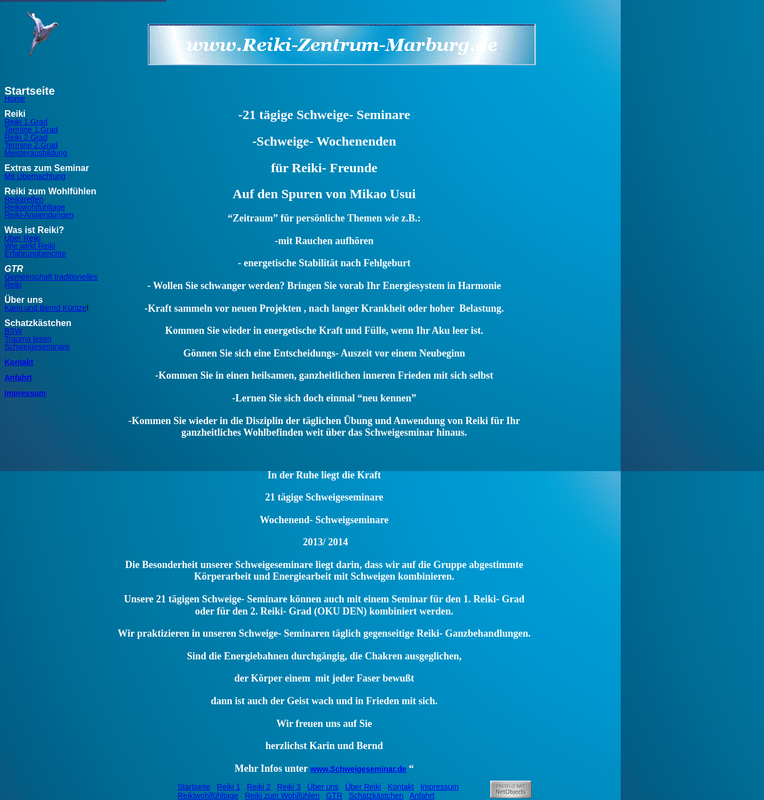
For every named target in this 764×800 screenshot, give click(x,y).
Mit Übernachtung (35, 176)
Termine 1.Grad (31, 129)
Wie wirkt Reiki (29, 245)
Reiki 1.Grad (26, 121)
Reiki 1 (229, 786)
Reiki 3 (289, 786)
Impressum (25, 393)
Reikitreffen (24, 199)
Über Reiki (22, 238)
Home (14, 98)
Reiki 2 (259, 786)
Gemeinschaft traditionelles (51, 276)
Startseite (194, 786)
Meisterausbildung (35, 152)
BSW (13, 331)
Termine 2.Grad (31, 145)
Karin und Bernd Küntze (45, 307)
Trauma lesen (27, 338)
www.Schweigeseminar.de (358, 769)
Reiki (13, 284)
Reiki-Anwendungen (39, 214)
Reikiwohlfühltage (34, 207)
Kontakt (18, 362)
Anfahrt (18, 377)
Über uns (323, 786)
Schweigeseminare (37, 346)
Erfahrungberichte (35, 253)
